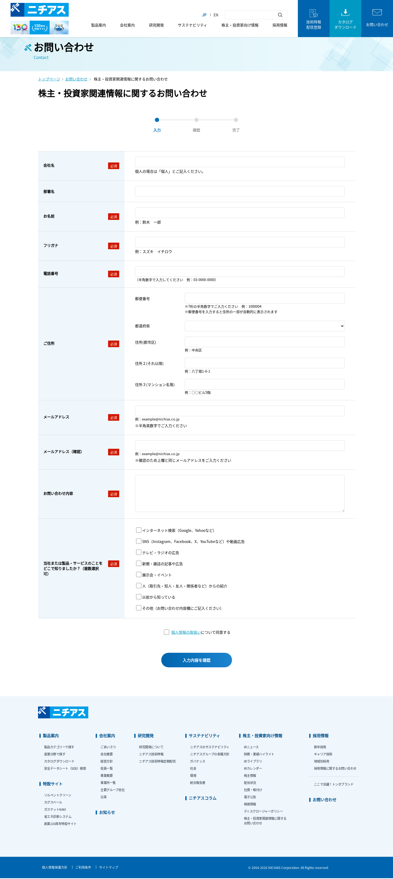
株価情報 (250, 805)
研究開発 (156, 25)
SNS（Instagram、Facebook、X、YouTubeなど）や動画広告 (193, 541)
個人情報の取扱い (186, 632)
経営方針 (106, 762)
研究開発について (151, 747)
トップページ (49, 78)
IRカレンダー (253, 769)
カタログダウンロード (59, 762)
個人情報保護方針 (54, 868)
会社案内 (127, 25)
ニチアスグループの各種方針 (209, 755)
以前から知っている (158, 597)
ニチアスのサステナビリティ (209, 747)
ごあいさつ (108, 747)
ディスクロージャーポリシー (263, 812)
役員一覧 (106, 769)
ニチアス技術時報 (151, 755)
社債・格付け (253, 790)
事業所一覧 (108, 783)
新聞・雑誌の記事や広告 (162, 563)
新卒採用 (320, 747)
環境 (193, 776)
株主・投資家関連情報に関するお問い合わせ (265, 821)
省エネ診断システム (58, 817)
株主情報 (250, 776)
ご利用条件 (83, 868)
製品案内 (98, 25)
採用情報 (279, 25)
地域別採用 (321, 762)
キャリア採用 (323, 755)
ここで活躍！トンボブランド (334, 785)
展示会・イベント (157, 574)
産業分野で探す (55, 755)
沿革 (103, 797)
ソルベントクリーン (57, 796)
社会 (193, 769)
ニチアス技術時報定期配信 (157, 762)
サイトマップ (108, 868)
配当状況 (250, 783)
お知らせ (107, 813)
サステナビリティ (192, 25)
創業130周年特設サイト (60, 824)
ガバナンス (197, 762)
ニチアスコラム (202, 798)
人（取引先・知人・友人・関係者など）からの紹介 (184, 585)
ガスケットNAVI (55, 810)
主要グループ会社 (112, 790)
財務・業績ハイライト (259, 755)
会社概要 (106, 755)
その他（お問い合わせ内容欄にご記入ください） (183, 608)
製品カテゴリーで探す (59, 747)
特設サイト (53, 784)
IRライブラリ (253, 762)
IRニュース (251, 747)
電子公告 (250, 797)
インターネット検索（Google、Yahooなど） (179, 530)
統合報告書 (197, 783)
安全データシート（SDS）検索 (65, 769)
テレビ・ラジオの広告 (160, 552)
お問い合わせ (76, 78)
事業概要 (106, 776)
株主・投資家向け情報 (239, 25)
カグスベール (53, 803)
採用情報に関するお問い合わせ (335, 769)
